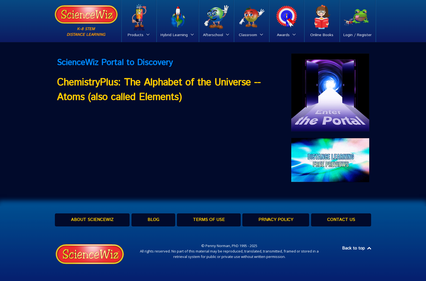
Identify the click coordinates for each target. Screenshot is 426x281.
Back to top (357, 248)
